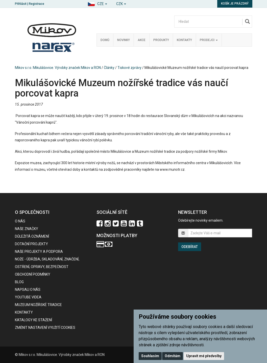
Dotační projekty (31, 244)
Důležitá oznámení (32, 236)
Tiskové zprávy (129, 68)
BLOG (19, 282)
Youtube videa (28, 297)
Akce (141, 40)
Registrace (36, 4)
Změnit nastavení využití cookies (45, 328)
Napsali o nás (27, 290)
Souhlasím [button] (150, 356)
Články (109, 68)
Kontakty (184, 40)
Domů (105, 40)
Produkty (161, 40)
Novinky (123, 40)
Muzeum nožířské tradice (38, 305)
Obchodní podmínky (32, 274)
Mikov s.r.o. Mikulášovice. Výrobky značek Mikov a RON (58, 68)
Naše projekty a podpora (39, 252)
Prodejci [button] (209, 40)
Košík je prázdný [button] (235, 3)
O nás (20, 221)
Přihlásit (21, 4)
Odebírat (189, 247)
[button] (97, 3)
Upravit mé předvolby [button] (204, 356)
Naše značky (26, 229)
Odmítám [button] (172, 356)
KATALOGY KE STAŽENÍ (33, 320)
